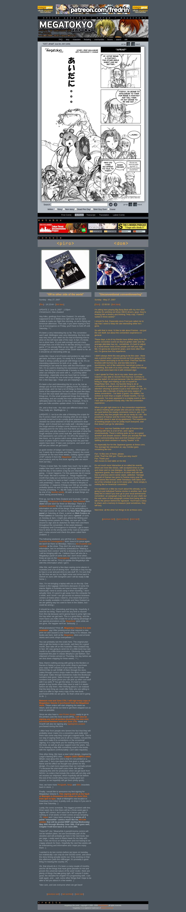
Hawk (45, 817)
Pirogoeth (62, 785)
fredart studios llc (107, 908)
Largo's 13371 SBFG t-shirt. (77, 756)
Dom (97, 304)
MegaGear (66, 457)
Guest (111, 209)
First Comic (66, 215)
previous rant (53, 894)
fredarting (87, 39)
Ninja (69, 785)
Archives (79, 215)
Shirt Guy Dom (99, 209)
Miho (78, 785)
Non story (68, 209)
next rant (79, 894)
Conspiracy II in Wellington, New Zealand (66, 501)
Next (135, 44)
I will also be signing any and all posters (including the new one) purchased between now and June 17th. (63, 719)
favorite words (57, 492)
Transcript (90, 215)
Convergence (63, 558)
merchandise (99, 39)
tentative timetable (47, 506)
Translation (104, 215)
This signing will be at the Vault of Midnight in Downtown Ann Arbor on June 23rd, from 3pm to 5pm (64, 796)
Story (58, 209)
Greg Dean (100, 428)
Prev (126, 44)
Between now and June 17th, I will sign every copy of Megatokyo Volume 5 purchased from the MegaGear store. (64, 703)
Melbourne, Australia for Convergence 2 (63, 540)
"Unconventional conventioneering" (120, 294)
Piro (41, 304)
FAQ (60, 39)
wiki (125, 39)
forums (110, 39)
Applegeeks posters (76, 724)
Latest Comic (119, 215)
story (67, 39)
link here (60, 304)
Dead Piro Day (82, 209)
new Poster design (67, 714)
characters (77, 39)
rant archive (67, 894)
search (118, 39)
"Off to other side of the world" (65, 294)
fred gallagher (103, 905)
